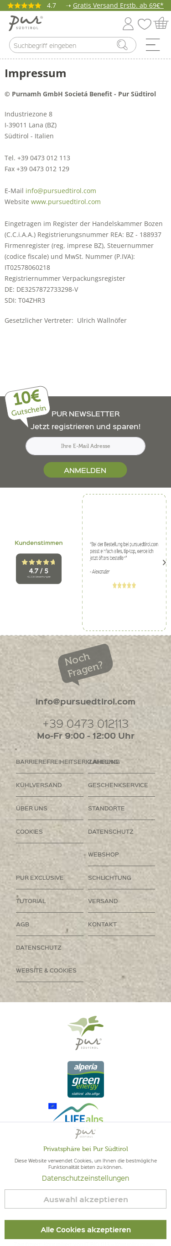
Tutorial (31, 900)
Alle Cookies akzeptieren (86, 1230)
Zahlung (103, 761)
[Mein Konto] (128, 22)
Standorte (106, 808)
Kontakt (102, 924)
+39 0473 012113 (85, 723)
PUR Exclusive (40, 877)
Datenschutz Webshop (111, 842)
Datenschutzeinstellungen (85, 1178)
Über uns (31, 808)
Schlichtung (109, 877)
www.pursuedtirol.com (66, 201)
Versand (103, 900)
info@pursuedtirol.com (61, 190)
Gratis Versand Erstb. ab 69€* (118, 5)
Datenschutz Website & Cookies (46, 958)
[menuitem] (156, 47)
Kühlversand (39, 785)
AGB (22, 924)
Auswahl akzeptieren (85, 1199)
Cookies (29, 831)
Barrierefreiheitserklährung (49, 761)
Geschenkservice (118, 785)
